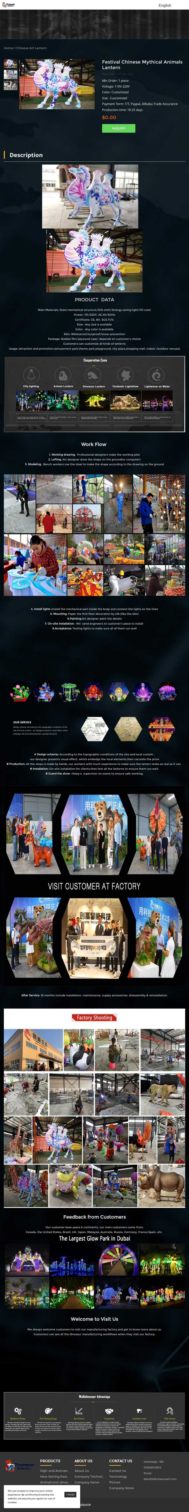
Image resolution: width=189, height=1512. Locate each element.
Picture (114, 1482)
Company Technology (91, 1476)
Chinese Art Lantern (31, 48)
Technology (118, 1476)
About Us (82, 1471)
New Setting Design (55, 1476)
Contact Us (117, 1471)
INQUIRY (119, 128)
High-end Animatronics (58, 1471)
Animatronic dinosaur (56, 1482)
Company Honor (87, 1482)
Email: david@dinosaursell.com (160, 1476)
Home (8, 48)
